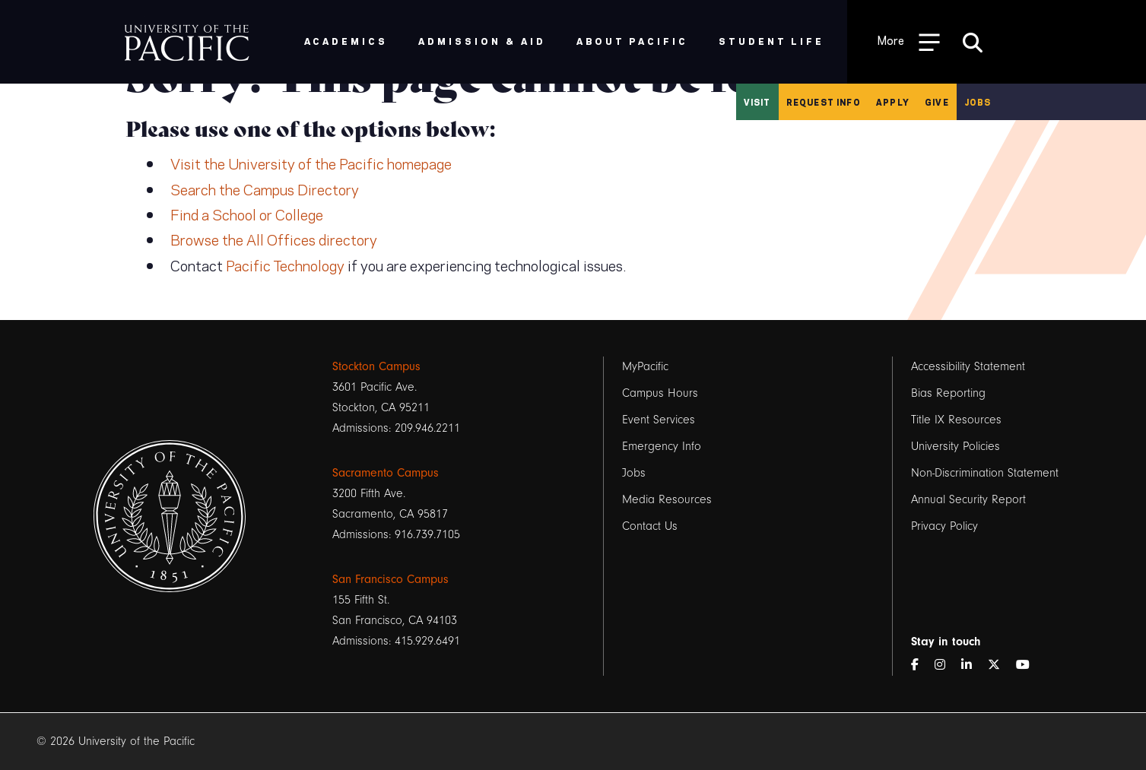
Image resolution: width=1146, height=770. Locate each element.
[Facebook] (921, 665)
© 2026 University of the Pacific (116, 741)
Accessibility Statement (968, 366)
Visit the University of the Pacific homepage (311, 162)
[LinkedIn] (972, 665)
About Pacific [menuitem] (632, 40)
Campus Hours (660, 393)
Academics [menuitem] (346, 40)
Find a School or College (246, 213)
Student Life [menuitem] (771, 40)
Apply (892, 102)
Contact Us (650, 526)
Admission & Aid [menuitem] (481, 40)
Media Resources (667, 499)
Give (937, 102)
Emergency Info (661, 446)
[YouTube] (1029, 665)
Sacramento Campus (385, 473)
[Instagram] (946, 665)
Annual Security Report (968, 499)
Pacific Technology (285, 264)
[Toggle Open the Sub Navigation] (909, 41)
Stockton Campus (376, 366)
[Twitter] (1000, 665)
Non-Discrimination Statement (985, 473)
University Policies (955, 446)
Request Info (823, 102)
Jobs (978, 102)
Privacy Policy (944, 526)
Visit (757, 102)
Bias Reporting (948, 393)
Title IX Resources (956, 419)
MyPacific (645, 366)
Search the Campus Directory (264, 188)
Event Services (658, 419)
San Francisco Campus (390, 579)
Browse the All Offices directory (273, 238)
